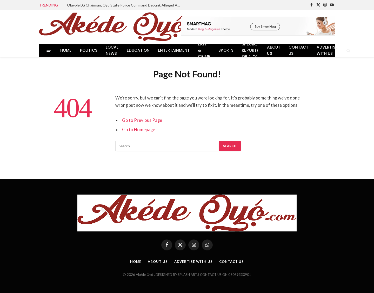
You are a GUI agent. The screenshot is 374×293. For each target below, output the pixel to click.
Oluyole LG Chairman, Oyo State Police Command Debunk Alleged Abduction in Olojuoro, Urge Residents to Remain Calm (125, 5)
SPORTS (225, 50)
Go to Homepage (138, 129)
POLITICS (88, 50)
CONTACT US (298, 50)
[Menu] (49, 50)
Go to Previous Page (142, 120)
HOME (66, 50)
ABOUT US (273, 50)
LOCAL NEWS (112, 50)
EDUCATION (138, 50)
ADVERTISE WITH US (327, 50)
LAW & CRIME (204, 50)
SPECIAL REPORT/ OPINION (250, 50)
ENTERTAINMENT (174, 50)
